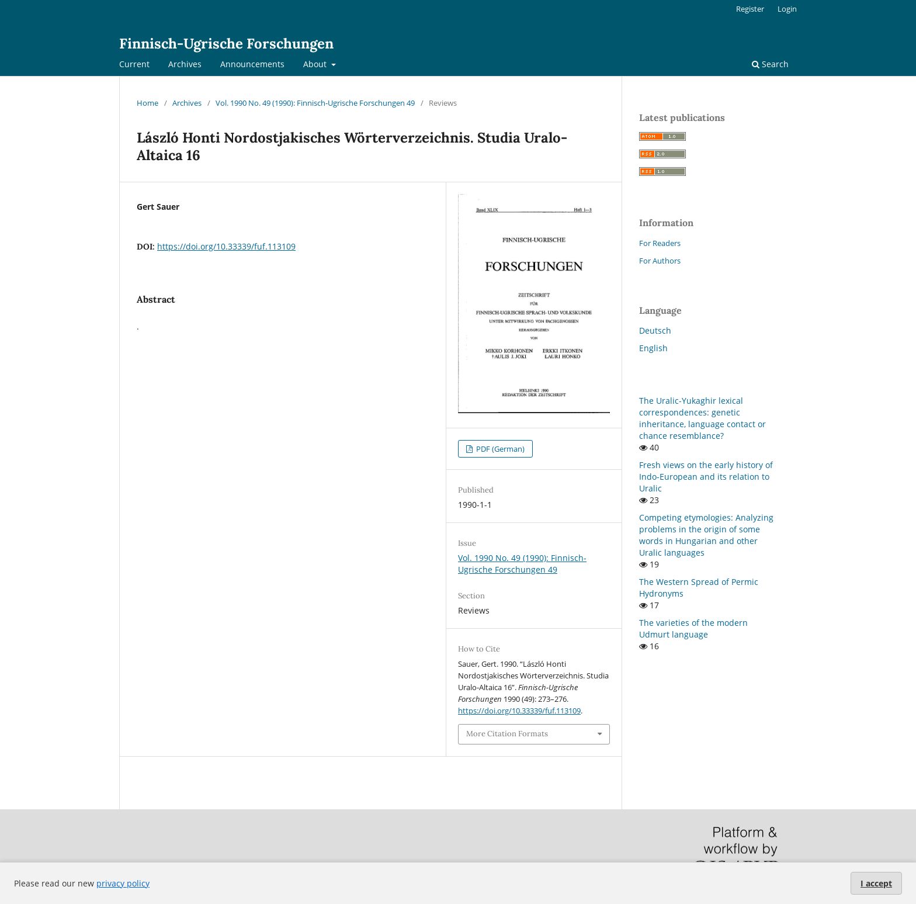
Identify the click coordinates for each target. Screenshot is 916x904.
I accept (876, 883)
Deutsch (655, 330)
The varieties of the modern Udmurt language (693, 628)
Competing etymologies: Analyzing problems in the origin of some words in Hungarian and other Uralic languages (706, 535)
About (316, 64)
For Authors (660, 260)
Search (770, 64)
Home (147, 103)
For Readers (660, 243)
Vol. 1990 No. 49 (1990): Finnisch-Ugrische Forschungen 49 (315, 103)
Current (134, 64)
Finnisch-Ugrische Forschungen (226, 43)
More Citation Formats (507, 734)
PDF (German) (499, 449)
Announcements (252, 64)
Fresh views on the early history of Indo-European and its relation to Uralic (706, 476)
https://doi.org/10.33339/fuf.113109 (226, 246)
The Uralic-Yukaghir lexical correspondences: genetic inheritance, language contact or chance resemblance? (702, 418)
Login (787, 9)
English (653, 348)
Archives (185, 64)
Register (750, 9)
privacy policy (123, 883)
